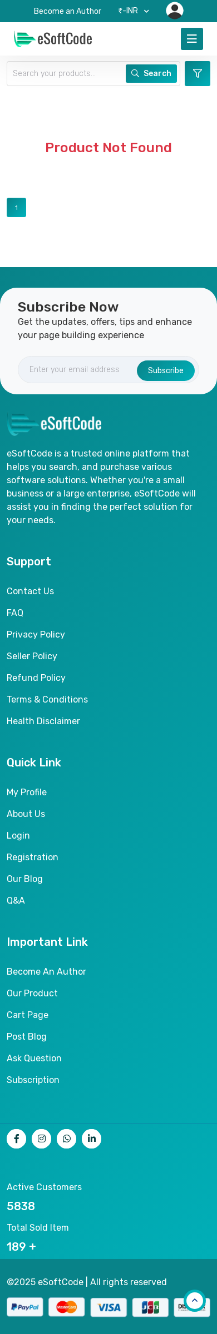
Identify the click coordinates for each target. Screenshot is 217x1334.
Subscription (33, 1080)
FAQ (15, 613)
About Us (26, 814)
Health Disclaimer (43, 721)
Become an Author (67, 11)
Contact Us (30, 591)
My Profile (27, 792)
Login (18, 835)
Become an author (46, 971)
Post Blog (27, 1036)
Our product (32, 993)
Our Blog (25, 879)
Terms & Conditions (47, 699)
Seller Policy (32, 656)
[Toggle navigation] (192, 39)
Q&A (16, 900)
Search (151, 73)
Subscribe (166, 370)
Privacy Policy (36, 634)
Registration (32, 857)
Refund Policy (36, 678)
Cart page (27, 1015)
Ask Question (34, 1058)
